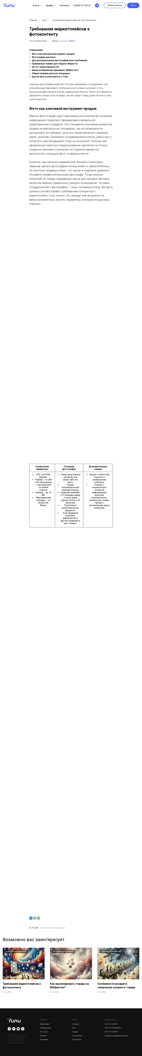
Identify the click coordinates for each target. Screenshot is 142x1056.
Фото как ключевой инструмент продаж (53, 54)
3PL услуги (44, 1032)
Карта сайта (23, 1035)
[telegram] (97, 5)
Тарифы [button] (50, 5)
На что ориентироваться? (45, 67)
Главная (33, 20)
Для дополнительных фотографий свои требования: (60, 60)
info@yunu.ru (18, 1043)
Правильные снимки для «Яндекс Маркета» (55, 63)
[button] (115, 5)
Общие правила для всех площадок (51, 73)
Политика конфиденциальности (116, 1036)
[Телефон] (22, 1028)
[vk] (13, 1028)
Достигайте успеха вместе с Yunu (50, 76)
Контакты (65, 5)
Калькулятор (77, 1036)
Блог (44, 20)
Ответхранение (45, 1028)
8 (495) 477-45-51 (82, 5)
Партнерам (44, 1039)
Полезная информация (53, 928)
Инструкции (76, 1039)
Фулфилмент (45, 1024)
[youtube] (18, 1028)
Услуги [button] (36, 5)
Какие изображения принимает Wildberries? (55, 70)
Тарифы (75, 1032)
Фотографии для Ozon (44, 57)
